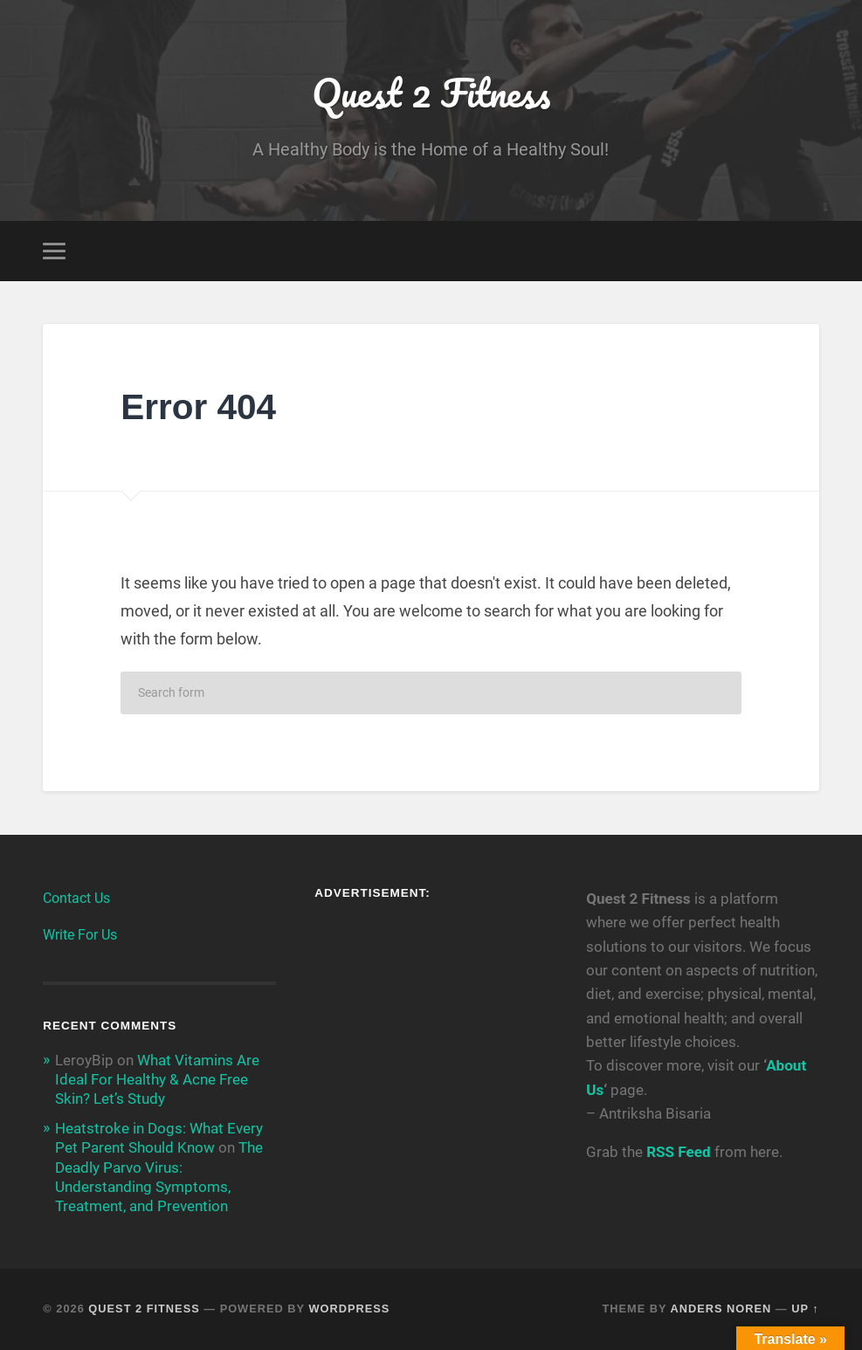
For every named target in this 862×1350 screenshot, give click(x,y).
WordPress (349, 1308)
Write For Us (80, 934)
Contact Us (76, 898)
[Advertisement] (430, 1025)
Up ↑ (805, 1308)
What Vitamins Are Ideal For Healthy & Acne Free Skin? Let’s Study (157, 1079)
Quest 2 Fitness (431, 92)
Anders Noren (720, 1308)
